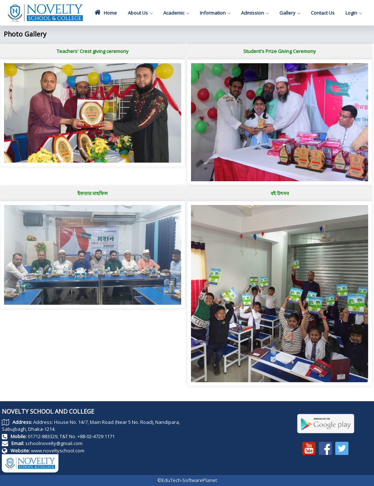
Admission (254, 13)
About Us (140, 13)
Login (354, 13)
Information (215, 13)
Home (106, 12)
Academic (176, 13)
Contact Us (323, 13)
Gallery (289, 13)
